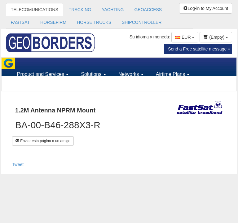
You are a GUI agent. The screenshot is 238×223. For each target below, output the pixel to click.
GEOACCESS (148, 9)
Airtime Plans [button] (173, 74)
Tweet (18, 164)
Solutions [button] (93, 74)
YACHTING (113, 9)
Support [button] (28, 85)
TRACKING (80, 9)
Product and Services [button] (43, 74)
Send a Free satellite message (199, 48)
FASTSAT (20, 22)
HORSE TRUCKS (94, 22)
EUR (184, 37)
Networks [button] (130, 74)
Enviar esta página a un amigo (42, 141)
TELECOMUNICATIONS (34, 9)
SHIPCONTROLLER (141, 22)
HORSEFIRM (53, 22)
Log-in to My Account (205, 8)
